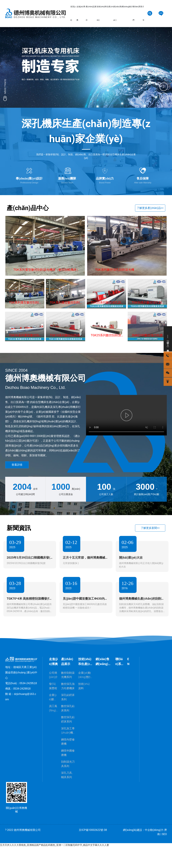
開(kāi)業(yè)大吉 (131, 557)
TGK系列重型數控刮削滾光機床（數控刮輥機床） (46, 269)
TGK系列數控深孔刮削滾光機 (114, 269)
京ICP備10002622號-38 (93, 830)
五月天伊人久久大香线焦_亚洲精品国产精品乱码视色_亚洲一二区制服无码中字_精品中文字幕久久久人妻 (54, 845)
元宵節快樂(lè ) (71, 563)
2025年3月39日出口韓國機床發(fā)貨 (26, 563)
